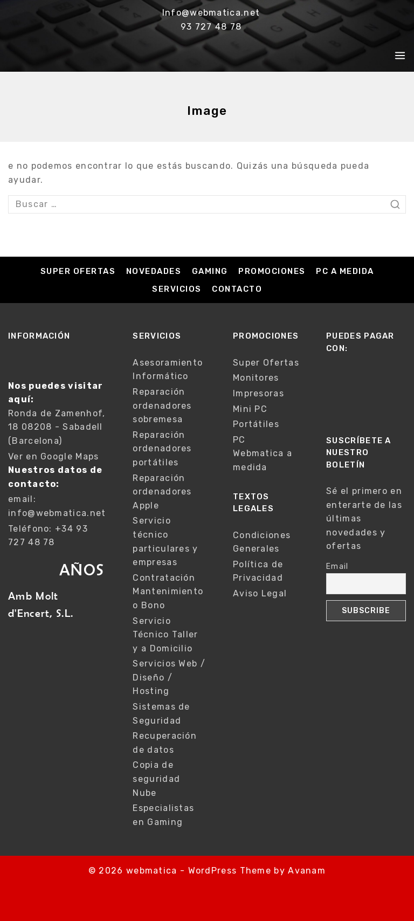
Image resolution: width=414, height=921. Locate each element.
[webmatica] (65, 55)
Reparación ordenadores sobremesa (162, 405)
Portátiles (256, 424)
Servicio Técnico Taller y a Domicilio (165, 635)
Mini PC (250, 409)
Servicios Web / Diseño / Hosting (169, 677)
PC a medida (345, 271)
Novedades (154, 271)
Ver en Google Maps (53, 456)
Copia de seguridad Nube (156, 779)
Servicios (177, 289)
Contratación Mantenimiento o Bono (168, 591)
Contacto (237, 289)
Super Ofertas (78, 271)
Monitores (256, 378)
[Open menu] (400, 55)
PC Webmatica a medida (262, 453)
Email (337, 566)
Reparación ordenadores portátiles (162, 449)
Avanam (307, 870)
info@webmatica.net (57, 513)
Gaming (210, 271)
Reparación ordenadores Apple (162, 492)
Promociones (272, 271)
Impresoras (258, 393)
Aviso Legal (260, 593)
